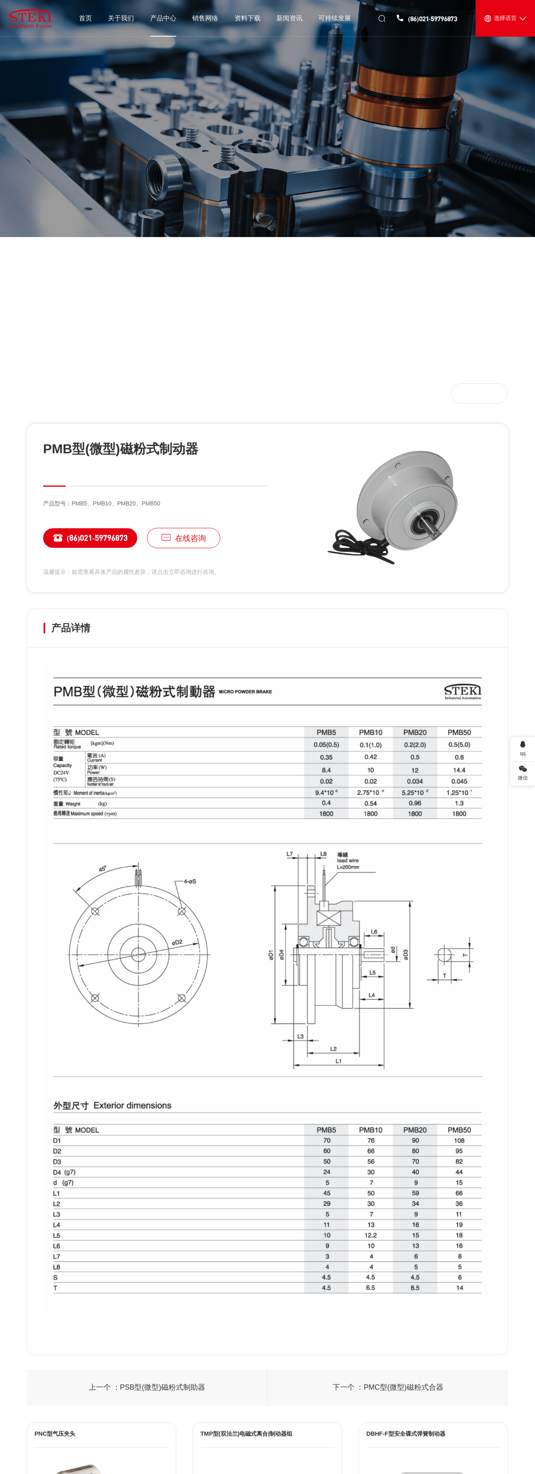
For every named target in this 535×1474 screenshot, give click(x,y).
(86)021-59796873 (85, 538)
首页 (44, 393)
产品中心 (75, 393)
